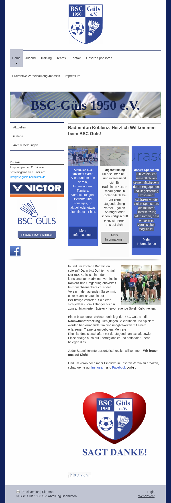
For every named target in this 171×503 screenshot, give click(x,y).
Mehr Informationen (82, 233)
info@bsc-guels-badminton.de (27, 177)
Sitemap (47, 492)
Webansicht (146, 496)
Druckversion (28, 492)
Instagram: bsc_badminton (36, 234)
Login (151, 492)
